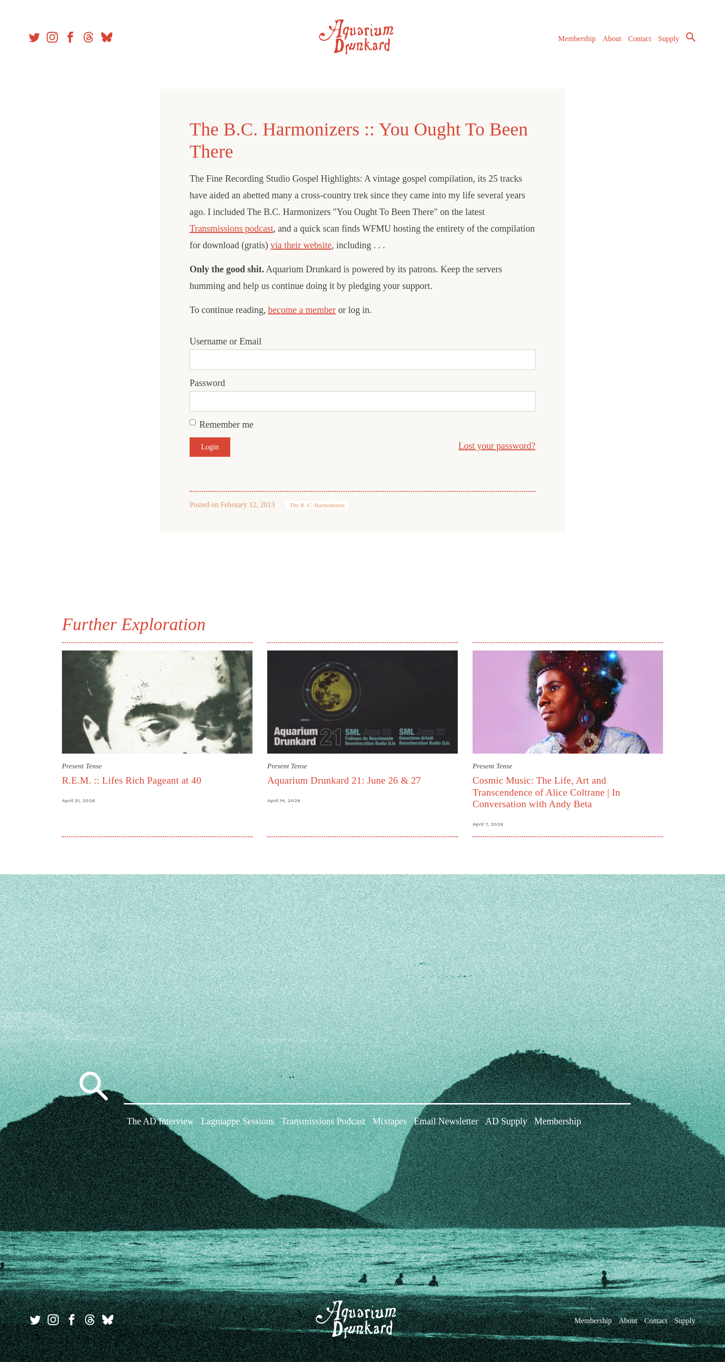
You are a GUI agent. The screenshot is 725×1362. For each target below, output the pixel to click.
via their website (301, 245)
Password (207, 383)
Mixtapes (390, 1122)
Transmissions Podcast (323, 1122)
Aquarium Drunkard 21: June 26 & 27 (344, 780)
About (609, 41)
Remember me (226, 424)
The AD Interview (160, 1122)
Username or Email (226, 341)
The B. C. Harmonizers (316, 505)
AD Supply (506, 1122)
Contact (637, 41)
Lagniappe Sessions (237, 1122)
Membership (574, 41)
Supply (666, 41)
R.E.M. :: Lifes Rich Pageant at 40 (132, 780)
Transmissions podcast (231, 228)
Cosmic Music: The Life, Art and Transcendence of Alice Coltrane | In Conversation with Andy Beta (547, 792)
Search (688, 39)
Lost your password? (496, 446)
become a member (302, 310)
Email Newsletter (446, 1122)
